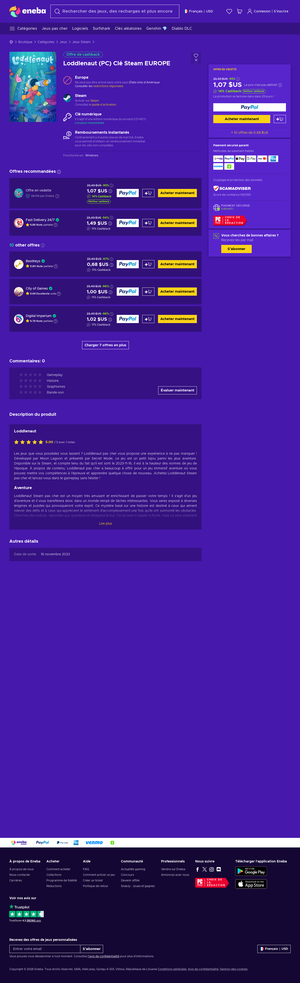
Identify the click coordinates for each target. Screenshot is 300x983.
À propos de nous (21, 869)
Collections (53, 874)
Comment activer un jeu (99, 874)
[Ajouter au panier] (280, 119)
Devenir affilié (130, 880)
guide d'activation (104, 104)
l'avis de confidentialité (103, 956)
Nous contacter (19, 874)
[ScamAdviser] (232, 188)
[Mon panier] (239, 11)
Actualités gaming (133, 869)
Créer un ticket (93, 880)
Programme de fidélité (61, 880)
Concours (127, 874)
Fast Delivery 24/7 (40, 220)
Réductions (54, 886)
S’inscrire (281, 11)
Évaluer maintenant (177, 390)
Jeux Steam (81, 42)
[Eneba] (27, 11)
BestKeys (33, 261)
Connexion (258, 11)
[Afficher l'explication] (55, 225)
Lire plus (105, 523)
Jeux (63, 42)
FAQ (86, 869)
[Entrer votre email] (44, 949)
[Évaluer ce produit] (29, 442)
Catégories (46, 42)
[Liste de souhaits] (229, 11)
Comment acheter (58, 869)
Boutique (25, 42)
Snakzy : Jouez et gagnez (138, 886)
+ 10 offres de (249, 132)
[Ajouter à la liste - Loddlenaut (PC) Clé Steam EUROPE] (196, 59)
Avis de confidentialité (203, 969)
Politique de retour (95, 886)
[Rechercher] (115, 11)
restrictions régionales (108, 86)
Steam (94, 100)
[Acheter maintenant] (249, 107)
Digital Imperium (39, 316)
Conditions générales (172, 969)
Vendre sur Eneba (173, 869)
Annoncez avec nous (175, 874)
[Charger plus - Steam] (67, 98)
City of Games (37, 288)
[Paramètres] (198, 11)
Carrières (15, 880)
